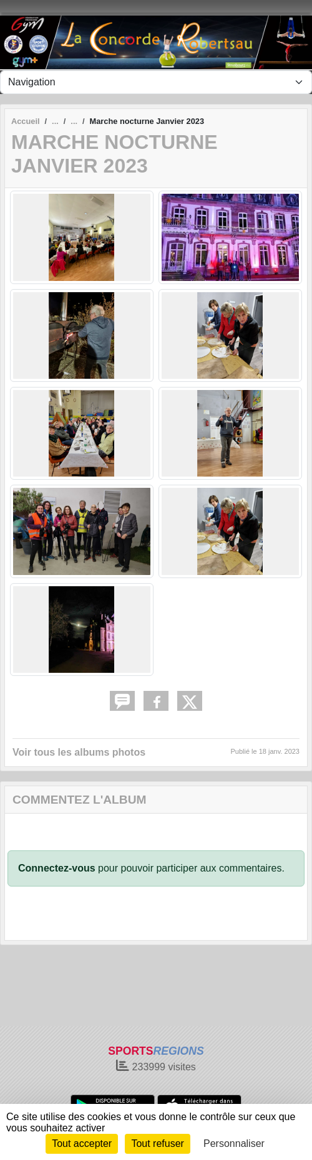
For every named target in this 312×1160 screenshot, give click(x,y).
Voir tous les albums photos (78, 752)
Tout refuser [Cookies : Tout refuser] (157, 1143)
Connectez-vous (56, 868)
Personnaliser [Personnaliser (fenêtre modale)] (234, 1143)
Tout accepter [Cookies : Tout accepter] (82, 1143)
